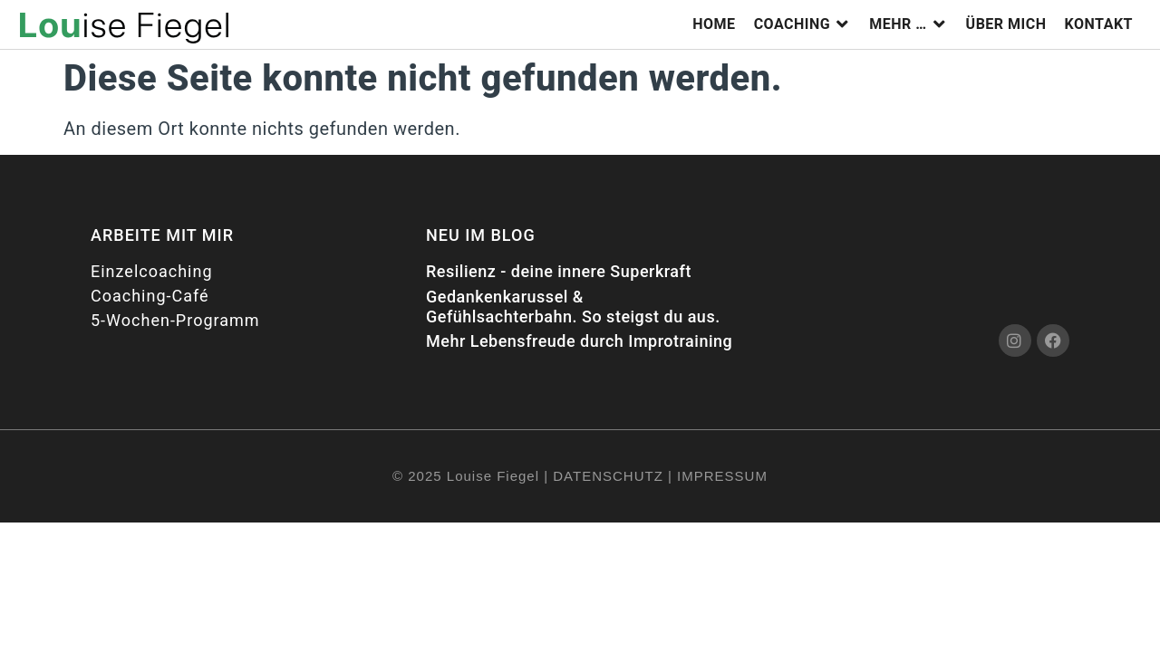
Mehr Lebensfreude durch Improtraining (579, 340)
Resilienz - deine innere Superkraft (558, 271)
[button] (803, 24)
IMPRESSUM (722, 476)
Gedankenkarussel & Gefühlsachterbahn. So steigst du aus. (573, 306)
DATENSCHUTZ (608, 476)
